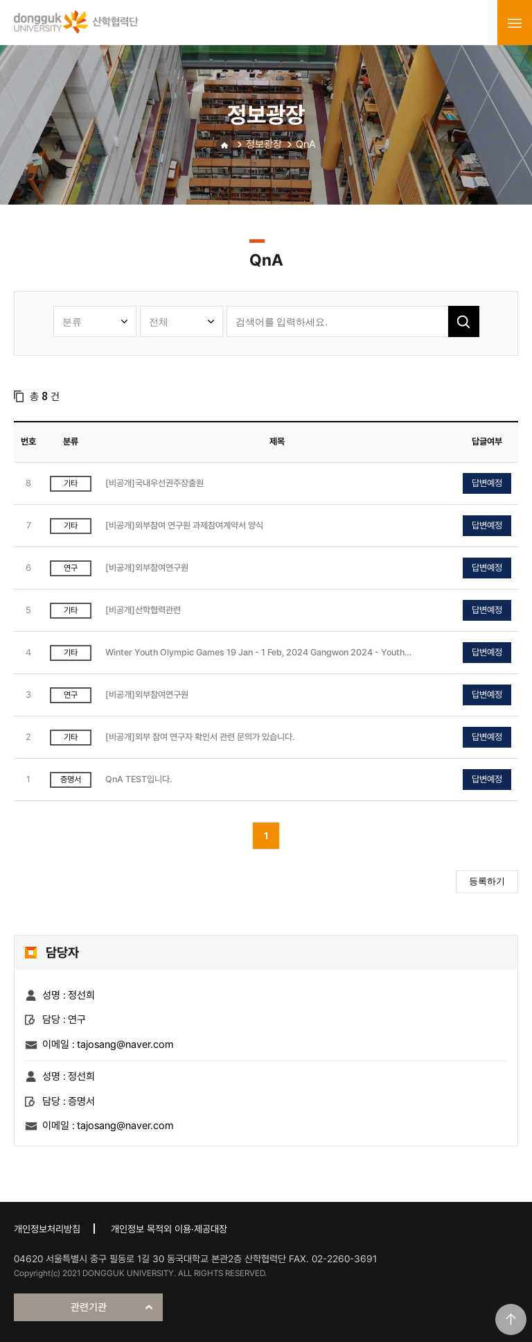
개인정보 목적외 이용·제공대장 (169, 1229)
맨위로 (510, 1319)
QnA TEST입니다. (138, 779)
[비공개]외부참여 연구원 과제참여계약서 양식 (184, 525)
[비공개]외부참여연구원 (146, 567)
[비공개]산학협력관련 (143, 610)
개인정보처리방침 (47, 1229)
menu (515, 23)
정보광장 (264, 144)
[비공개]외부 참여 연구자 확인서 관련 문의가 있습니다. (199, 737)
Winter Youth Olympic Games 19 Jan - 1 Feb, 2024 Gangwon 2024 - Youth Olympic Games (255, 653)
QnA (306, 144)
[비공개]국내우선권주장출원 (154, 483)
